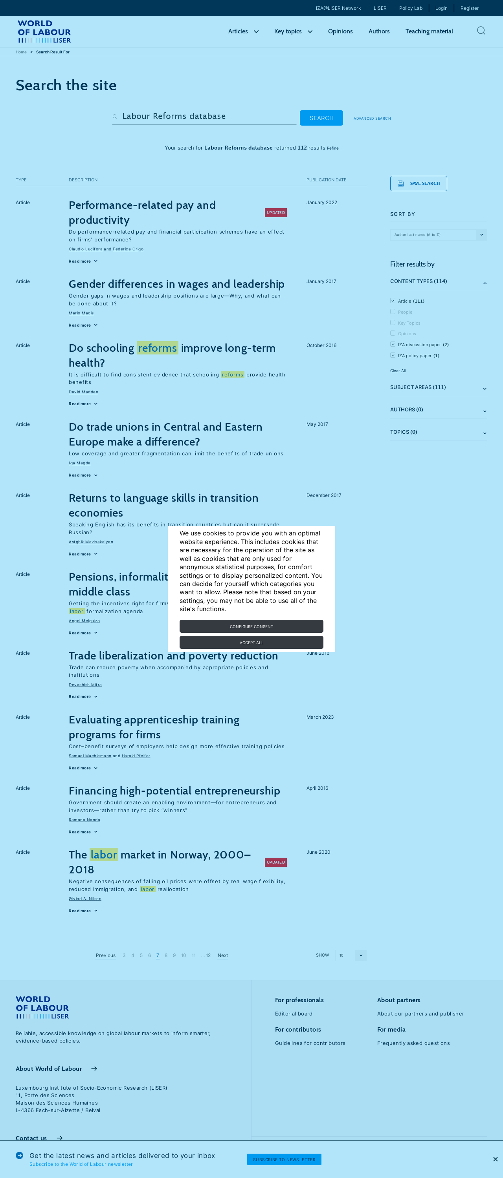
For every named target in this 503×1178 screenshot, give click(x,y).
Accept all (252, 642)
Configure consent (251, 626)
